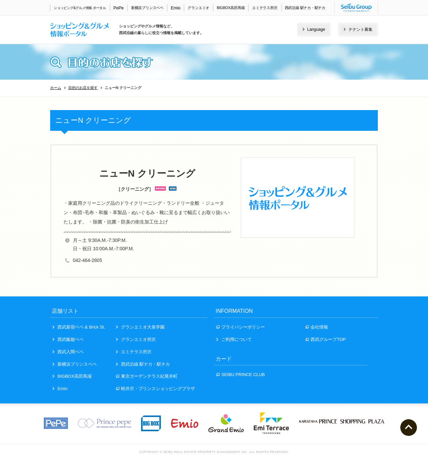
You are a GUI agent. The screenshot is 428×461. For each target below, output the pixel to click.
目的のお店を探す (83, 88)
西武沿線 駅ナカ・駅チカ (305, 8)
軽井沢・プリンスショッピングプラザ (155, 388)
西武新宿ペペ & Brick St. (78, 327)
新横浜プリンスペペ (147, 8)
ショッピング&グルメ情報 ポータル (80, 8)
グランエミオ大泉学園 (140, 327)
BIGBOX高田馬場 (231, 8)
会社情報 (317, 327)
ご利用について (234, 339)
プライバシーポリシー (240, 327)
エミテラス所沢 (264, 8)
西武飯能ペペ (68, 339)
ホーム (55, 88)
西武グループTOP (326, 339)
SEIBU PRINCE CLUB (240, 374)
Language (314, 29)
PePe (118, 7)
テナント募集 (358, 29)
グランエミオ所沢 (136, 339)
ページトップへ (408, 427)
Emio (176, 7)
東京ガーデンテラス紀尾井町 (147, 376)
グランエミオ (198, 8)
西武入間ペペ (68, 351)
